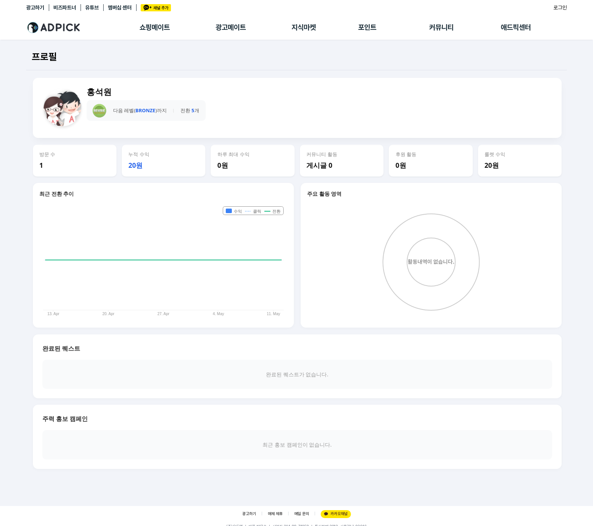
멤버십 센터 (120, 8)
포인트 (367, 27)
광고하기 (35, 8)
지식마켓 (304, 27)
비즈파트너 (64, 8)
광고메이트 (231, 27)
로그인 (560, 7)
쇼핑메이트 (155, 27)
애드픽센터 (516, 27)
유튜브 (92, 8)
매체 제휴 (275, 513)
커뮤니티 (441, 27)
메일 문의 (301, 513)
